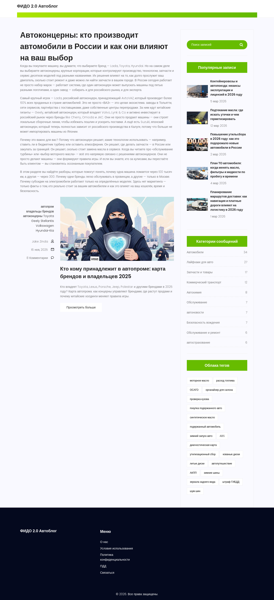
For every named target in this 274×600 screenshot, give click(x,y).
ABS (222, 436)
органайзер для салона (219, 390)
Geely (35, 221)
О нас (104, 542)
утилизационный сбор (203, 454)
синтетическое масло (202, 417)
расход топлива (225, 380)
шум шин (195, 491)
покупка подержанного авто (206, 408)
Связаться (107, 573)
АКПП (193, 473)
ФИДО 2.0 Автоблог (37, 6)
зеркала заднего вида (202, 482)
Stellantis (47, 221)
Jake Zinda (40, 241)
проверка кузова (199, 399)
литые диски (197, 463)
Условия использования (116, 548)
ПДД (103, 566)
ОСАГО (194, 390)
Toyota (48, 216)
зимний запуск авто (201, 436)
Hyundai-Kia (45, 230)
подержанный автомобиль (205, 426)
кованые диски (231, 454)
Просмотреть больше (81, 307)
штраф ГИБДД (230, 482)
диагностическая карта (203, 445)
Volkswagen (45, 226)
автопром (47, 206)
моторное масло (199, 380)
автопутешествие (222, 463)
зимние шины (212, 473)
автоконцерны (33, 216)
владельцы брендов (40, 211)
